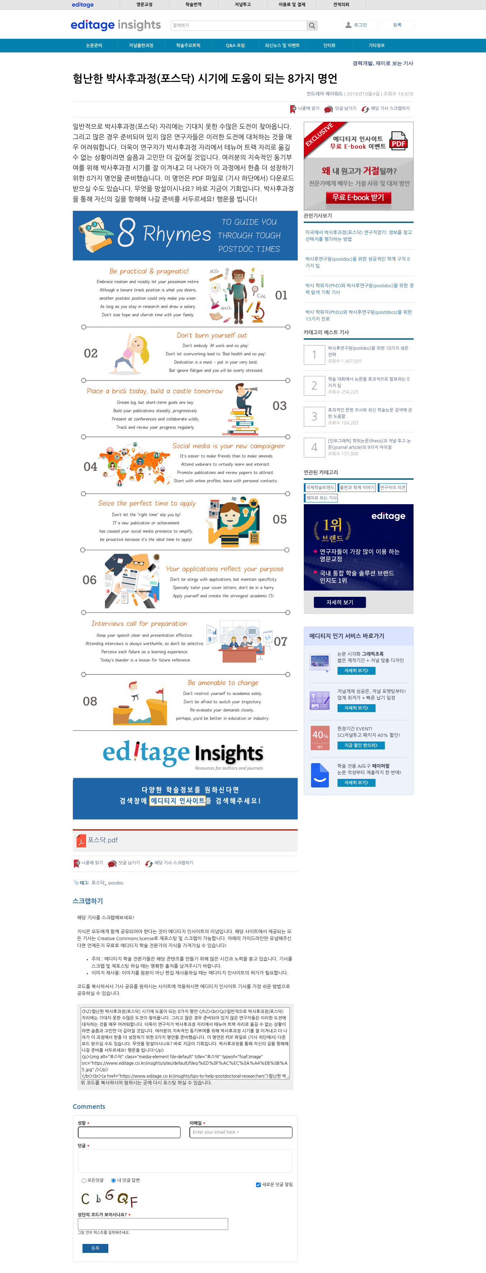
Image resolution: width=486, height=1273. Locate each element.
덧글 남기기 (346, 108)
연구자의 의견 (393, 487)
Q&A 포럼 (235, 45)
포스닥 (98, 883)
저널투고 (243, 5)
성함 (84, 1123)
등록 (397, 24)
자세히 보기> (356, 671)
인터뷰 (330, 45)
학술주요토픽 (188, 45)
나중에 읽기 (309, 108)
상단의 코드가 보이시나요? (104, 1215)
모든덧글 (96, 1180)
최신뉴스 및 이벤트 (282, 45)
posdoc (116, 883)
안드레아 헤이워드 (325, 94)
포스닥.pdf (103, 840)
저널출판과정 (141, 45)
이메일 (197, 1123)
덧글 (84, 1146)
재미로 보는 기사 (395, 63)
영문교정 (144, 5)
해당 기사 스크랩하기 (390, 108)
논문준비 (94, 45)
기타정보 (377, 45)
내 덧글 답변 (128, 1180)
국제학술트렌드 (320, 487)
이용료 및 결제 (292, 5)
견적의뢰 (341, 5)
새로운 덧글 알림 (277, 1185)
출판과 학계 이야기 (357, 487)
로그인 (360, 24)
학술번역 (193, 5)
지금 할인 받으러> (361, 745)
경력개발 (363, 63)
